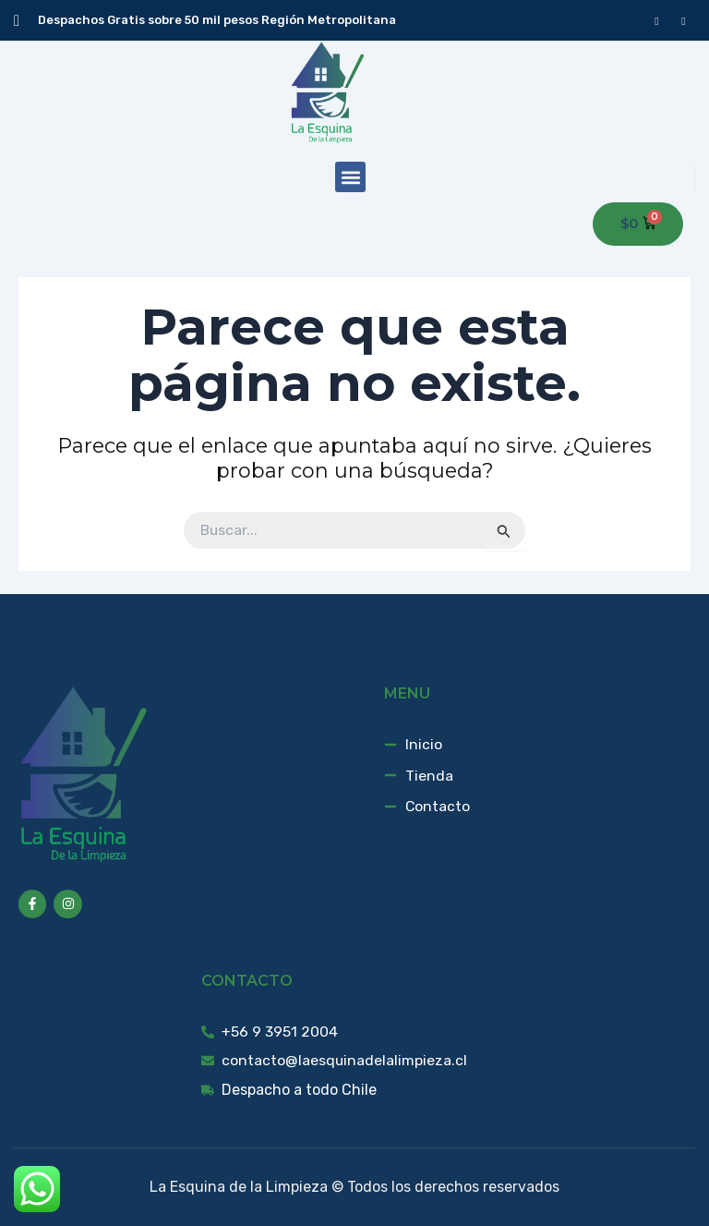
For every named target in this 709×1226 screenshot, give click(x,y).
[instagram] (683, 20)
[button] (350, 177)
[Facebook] (656, 20)
